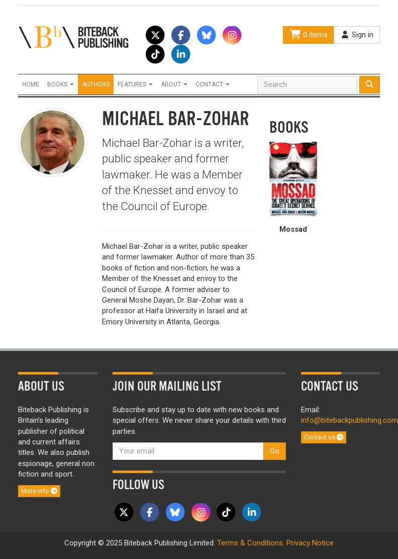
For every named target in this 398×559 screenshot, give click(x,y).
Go (274, 450)
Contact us (323, 437)
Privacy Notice (310, 542)
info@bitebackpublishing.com (349, 420)
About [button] (174, 84)
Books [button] (60, 84)
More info (39, 491)
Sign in (356, 34)
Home (30, 84)
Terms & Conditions (250, 542)
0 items (308, 34)
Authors (96, 84)
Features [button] (135, 84)
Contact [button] (212, 84)
